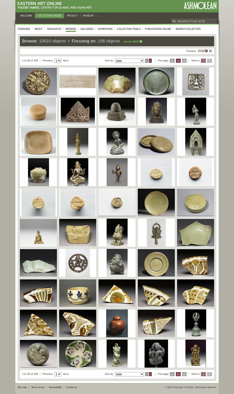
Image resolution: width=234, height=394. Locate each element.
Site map (22, 387)
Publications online (158, 29)
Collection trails (128, 29)
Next (65, 60)
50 (178, 61)
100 (184, 61)
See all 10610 (130, 41)
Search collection (188, 29)
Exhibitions (105, 29)
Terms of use (37, 387)
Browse (71, 29)
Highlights (54, 29)
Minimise (202, 51)
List (209, 61)
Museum (88, 15)
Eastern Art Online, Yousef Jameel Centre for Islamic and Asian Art (56, 5)
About (38, 29)
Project (72, 15)
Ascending (146, 61)
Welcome (26, 15)
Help (210, 51)
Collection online (49, 15)
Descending (150, 61)
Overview (24, 29)
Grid (203, 61)
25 (172, 61)
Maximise (199, 51)
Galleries (86, 29)
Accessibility (55, 387)
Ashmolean (200, 5)
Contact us (71, 387)
